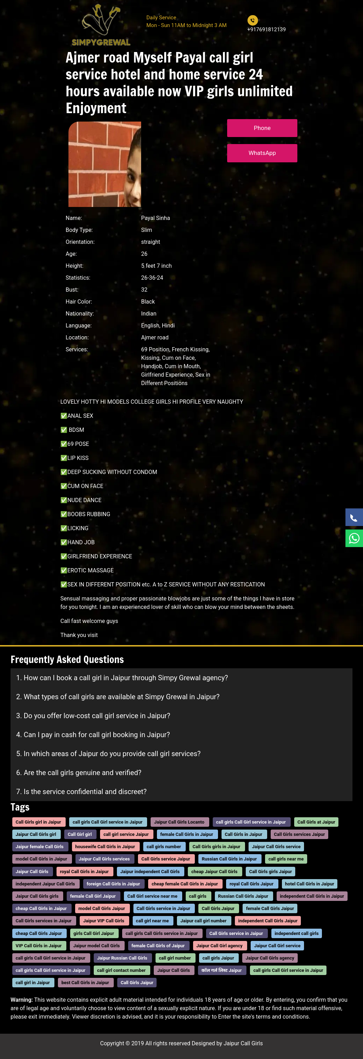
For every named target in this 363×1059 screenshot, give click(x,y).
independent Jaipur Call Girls (45, 883)
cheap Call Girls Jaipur (39, 933)
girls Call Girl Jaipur (93, 933)
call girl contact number (121, 970)
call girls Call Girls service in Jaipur (162, 933)
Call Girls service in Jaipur (163, 908)
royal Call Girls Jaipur (251, 883)
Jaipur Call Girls (32, 871)
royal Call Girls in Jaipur (84, 871)
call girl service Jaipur (126, 834)
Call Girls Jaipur (218, 908)
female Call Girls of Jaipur (158, 945)
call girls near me (286, 859)
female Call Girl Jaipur (93, 896)
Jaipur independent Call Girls (150, 871)
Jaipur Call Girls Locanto (179, 822)
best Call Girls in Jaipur (85, 983)
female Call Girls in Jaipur (186, 834)
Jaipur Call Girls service (276, 846)
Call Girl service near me (152, 896)
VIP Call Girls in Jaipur (39, 945)
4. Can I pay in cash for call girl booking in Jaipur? (93, 734)
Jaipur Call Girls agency (270, 958)
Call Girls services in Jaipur (44, 921)
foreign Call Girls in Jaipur (113, 883)
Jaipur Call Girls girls (37, 896)
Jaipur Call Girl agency (219, 945)
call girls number (164, 846)
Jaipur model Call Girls (96, 945)
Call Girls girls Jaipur (270, 871)
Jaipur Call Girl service (277, 945)
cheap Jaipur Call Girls (214, 871)
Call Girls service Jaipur (165, 859)
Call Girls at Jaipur (316, 822)
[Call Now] (354, 517)
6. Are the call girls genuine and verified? (78, 772)
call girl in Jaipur (33, 983)
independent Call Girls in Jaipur (312, 896)
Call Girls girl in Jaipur (38, 822)
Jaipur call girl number (203, 921)
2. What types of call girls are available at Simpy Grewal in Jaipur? (117, 697)
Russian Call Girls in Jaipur (229, 859)
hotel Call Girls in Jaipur (309, 883)
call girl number (175, 958)
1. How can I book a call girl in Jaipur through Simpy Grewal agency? (122, 678)
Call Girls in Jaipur (243, 834)
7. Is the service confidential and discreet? (81, 791)
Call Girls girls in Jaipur (216, 846)
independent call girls (297, 933)
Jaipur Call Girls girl (36, 834)
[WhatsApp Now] (354, 538)
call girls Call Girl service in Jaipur (108, 822)
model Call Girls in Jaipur (41, 859)
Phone (262, 127)
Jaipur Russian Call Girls (122, 958)
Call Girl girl (80, 834)
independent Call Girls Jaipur (267, 921)
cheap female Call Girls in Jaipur (185, 883)
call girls (197, 896)
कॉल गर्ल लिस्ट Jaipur (222, 970)
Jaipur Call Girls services (104, 859)
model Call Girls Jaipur (101, 908)
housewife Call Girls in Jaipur (105, 846)
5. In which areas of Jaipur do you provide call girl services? (108, 753)
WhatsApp (262, 152)
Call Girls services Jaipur (299, 834)
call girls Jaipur (218, 958)
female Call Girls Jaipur (270, 908)
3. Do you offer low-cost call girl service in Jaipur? (93, 716)
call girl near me (152, 921)
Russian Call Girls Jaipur (243, 896)
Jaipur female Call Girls (40, 846)
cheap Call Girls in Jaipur (41, 908)
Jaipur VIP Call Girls (103, 921)
